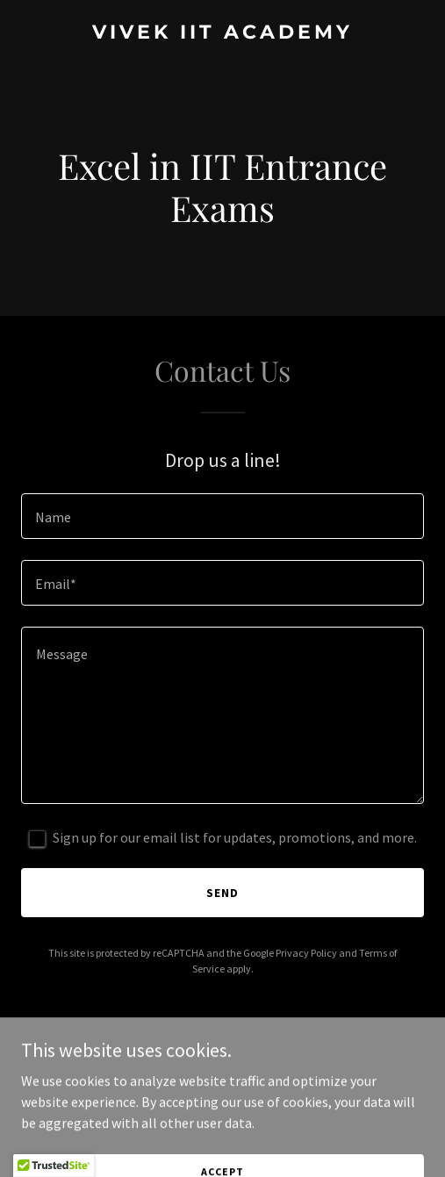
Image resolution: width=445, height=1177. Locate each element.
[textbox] (222, 516)
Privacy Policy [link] (306, 952)
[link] (222, 33)
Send (222, 893)
